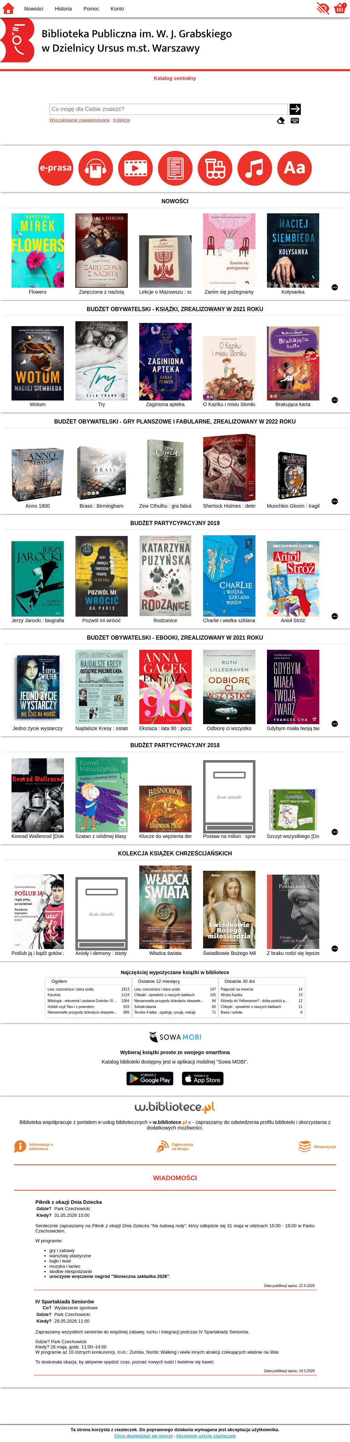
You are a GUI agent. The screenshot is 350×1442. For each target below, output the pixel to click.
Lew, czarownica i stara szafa (71, 989)
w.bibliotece (170, 1122)
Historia (63, 9)
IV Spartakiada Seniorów (65, 1301)
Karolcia (54, 995)
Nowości (33, 9)
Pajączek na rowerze (237, 989)
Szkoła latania (145, 1007)
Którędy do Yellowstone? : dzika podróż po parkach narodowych (271, 1001)
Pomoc (91, 9)
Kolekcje (121, 120)
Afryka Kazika (232, 995)
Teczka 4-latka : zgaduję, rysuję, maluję (165, 1012)
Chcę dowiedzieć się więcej (143, 1436)
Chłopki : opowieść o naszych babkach (164, 995)
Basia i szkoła (232, 1012)
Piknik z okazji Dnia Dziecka (69, 1202)
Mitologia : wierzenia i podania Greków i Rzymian (86, 1001)
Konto (117, 9)
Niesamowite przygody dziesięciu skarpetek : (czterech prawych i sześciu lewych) (111, 1012)
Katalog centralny (175, 78)
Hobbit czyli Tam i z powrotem (71, 1007)
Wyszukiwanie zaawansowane (80, 120)
